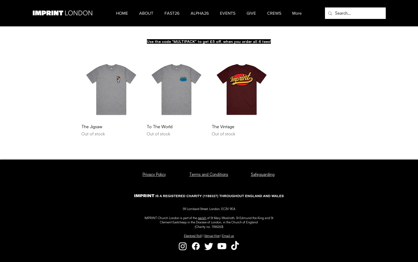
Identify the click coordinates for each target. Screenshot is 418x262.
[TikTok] (235, 246)
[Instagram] (183, 246)
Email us (228, 236)
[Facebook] (196, 246)
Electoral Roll (193, 236)
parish (202, 218)
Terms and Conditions (208, 174)
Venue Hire (212, 236)
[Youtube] (222, 246)
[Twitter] (209, 246)
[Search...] (355, 13)
